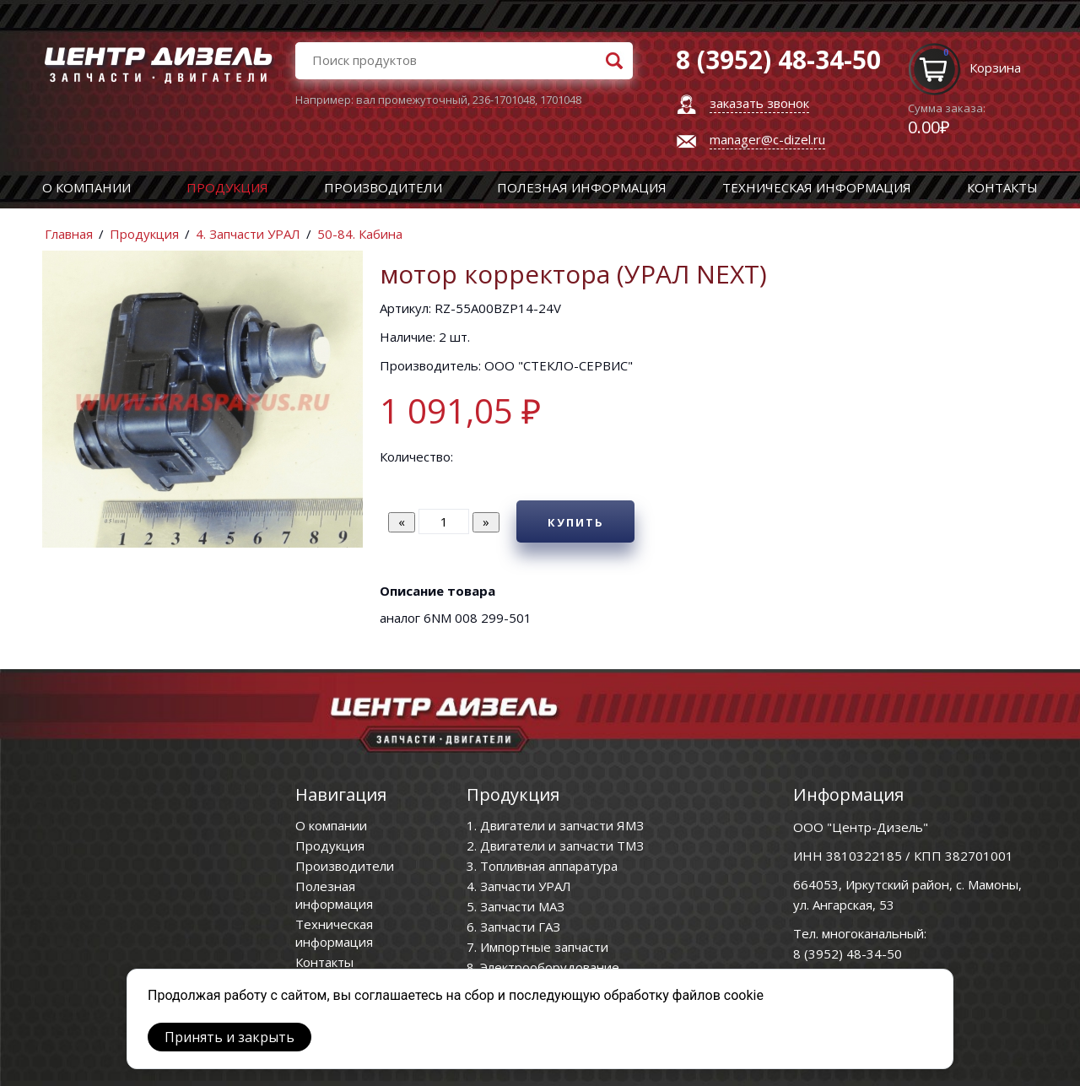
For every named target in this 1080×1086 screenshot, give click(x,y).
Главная (69, 233)
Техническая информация (816, 187)
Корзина (995, 67)
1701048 (560, 99)
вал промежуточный (411, 99)
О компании (86, 187)
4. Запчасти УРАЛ (248, 233)
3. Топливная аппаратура (542, 865)
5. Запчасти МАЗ (515, 906)
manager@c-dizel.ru (767, 139)
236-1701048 (503, 99)
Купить (576, 522)
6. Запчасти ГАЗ (513, 926)
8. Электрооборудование (543, 967)
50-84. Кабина (359, 233)
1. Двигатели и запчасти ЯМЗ (555, 825)
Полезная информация (582, 187)
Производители (383, 187)
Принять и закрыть (229, 1037)
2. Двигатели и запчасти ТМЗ (555, 845)
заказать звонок (759, 103)
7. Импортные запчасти (537, 946)
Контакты (1002, 187)
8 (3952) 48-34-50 (847, 953)
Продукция (227, 187)
